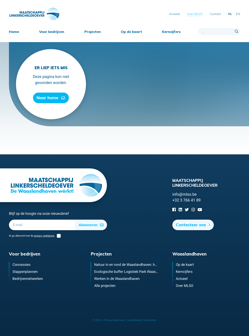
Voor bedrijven (51, 31)
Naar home (51, 97)
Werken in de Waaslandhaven (117, 279)
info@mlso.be (184, 194)
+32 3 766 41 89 (186, 200)
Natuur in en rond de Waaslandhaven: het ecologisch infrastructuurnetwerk (152, 265)
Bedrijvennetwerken (27, 279)
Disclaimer (150, 320)
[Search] (236, 31)
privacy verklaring (44, 235)
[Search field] (219, 31)
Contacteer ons (193, 224)
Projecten (92, 31)
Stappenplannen (25, 272)
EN (238, 14)
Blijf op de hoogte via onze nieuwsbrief (39, 213)
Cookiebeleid (134, 320)
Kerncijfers (171, 31)
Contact (215, 14)
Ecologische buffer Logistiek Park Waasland (128, 272)
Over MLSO (195, 14)
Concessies (21, 265)
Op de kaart (131, 31)
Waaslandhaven (189, 254)
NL (230, 14)
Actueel (174, 14)
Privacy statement (113, 320)
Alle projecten (104, 286)
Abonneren (91, 225)
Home (14, 31)
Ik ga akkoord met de (35, 236)
